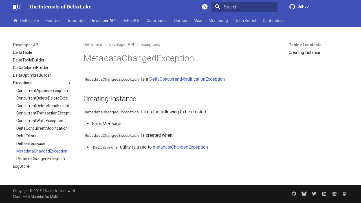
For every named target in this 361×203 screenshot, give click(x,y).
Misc (198, 20)
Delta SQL (131, 20)
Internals (76, 20)
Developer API (103, 20)
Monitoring (218, 20)
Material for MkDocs (47, 197)
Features (53, 20)
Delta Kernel (245, 20)
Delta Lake (26, 20)
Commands (157, 20)
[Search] (245, 7)
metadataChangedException (180, 147)
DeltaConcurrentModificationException (187, 79)
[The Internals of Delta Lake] (16, 6)
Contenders (273, 20)
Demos (180, 20)
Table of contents (305, 45)
